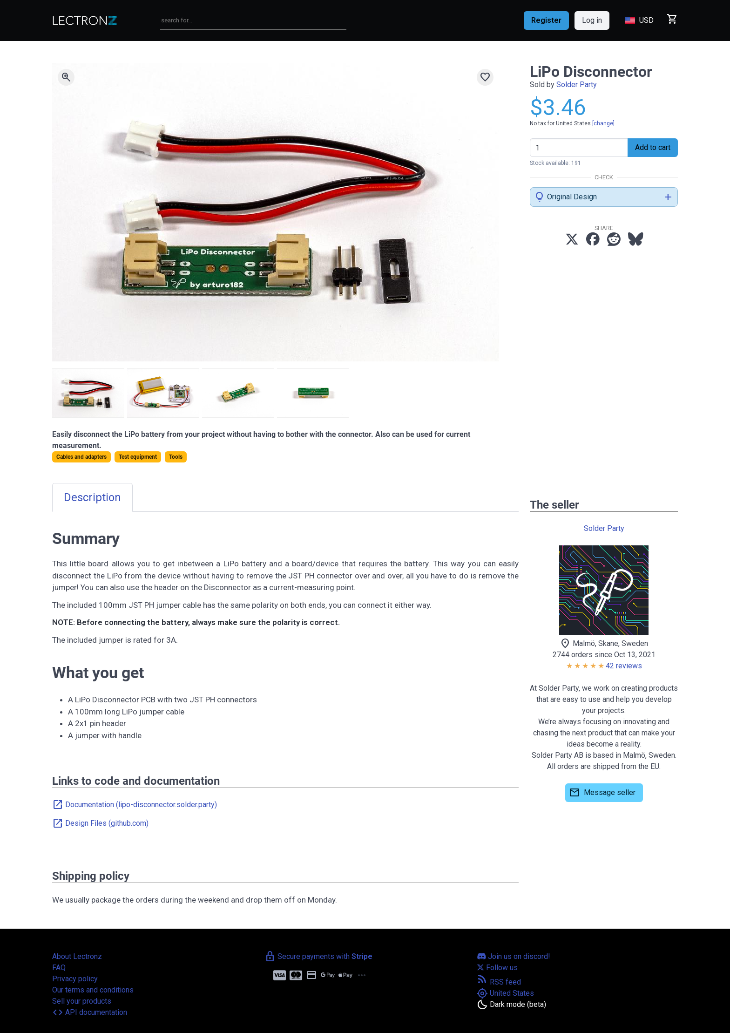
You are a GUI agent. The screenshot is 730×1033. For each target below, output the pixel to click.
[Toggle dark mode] (511, 1004)
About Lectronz (77, 956)
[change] (603, 123)
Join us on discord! (513, 956)
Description (92, 497)
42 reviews (624, 665)
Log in (592, 20)
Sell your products (81, 1001)
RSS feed (499, 982)
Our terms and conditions (93, 989)
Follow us (497, 967)
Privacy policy (75, 978)
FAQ (59, 967)
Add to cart (652, 147)
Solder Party (576, 84)
